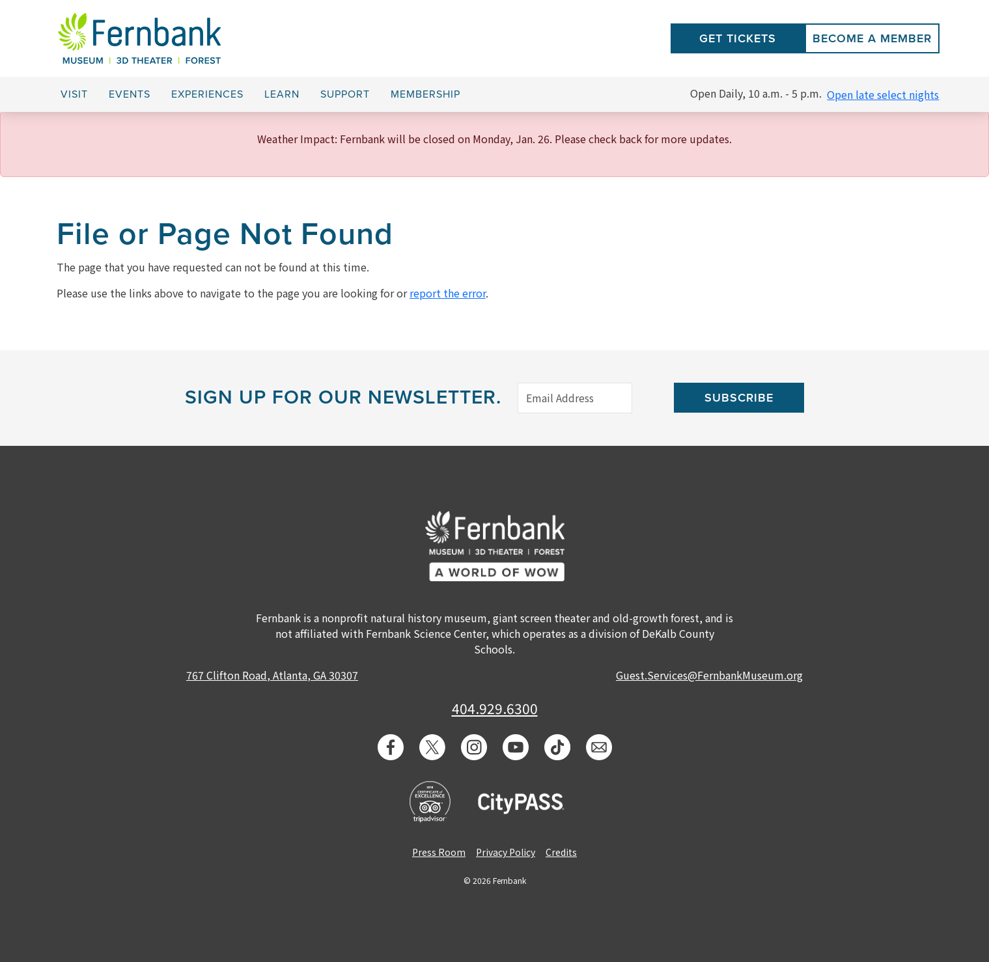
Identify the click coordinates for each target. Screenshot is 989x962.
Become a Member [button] (872, 38)
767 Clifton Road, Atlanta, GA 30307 (272, 675)
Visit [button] (74, 94)
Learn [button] (281, 94)
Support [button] (345, 94)
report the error (448, 293)
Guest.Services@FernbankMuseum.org (709, 675)
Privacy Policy (505, 852)
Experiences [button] (207, 94)
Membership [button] (425, 94)
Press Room (439, 852)
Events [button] (129, 94)
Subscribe (738, 398)
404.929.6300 (495, 708)
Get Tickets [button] (737, 38)
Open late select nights (883, 94)
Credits (561, 852)
